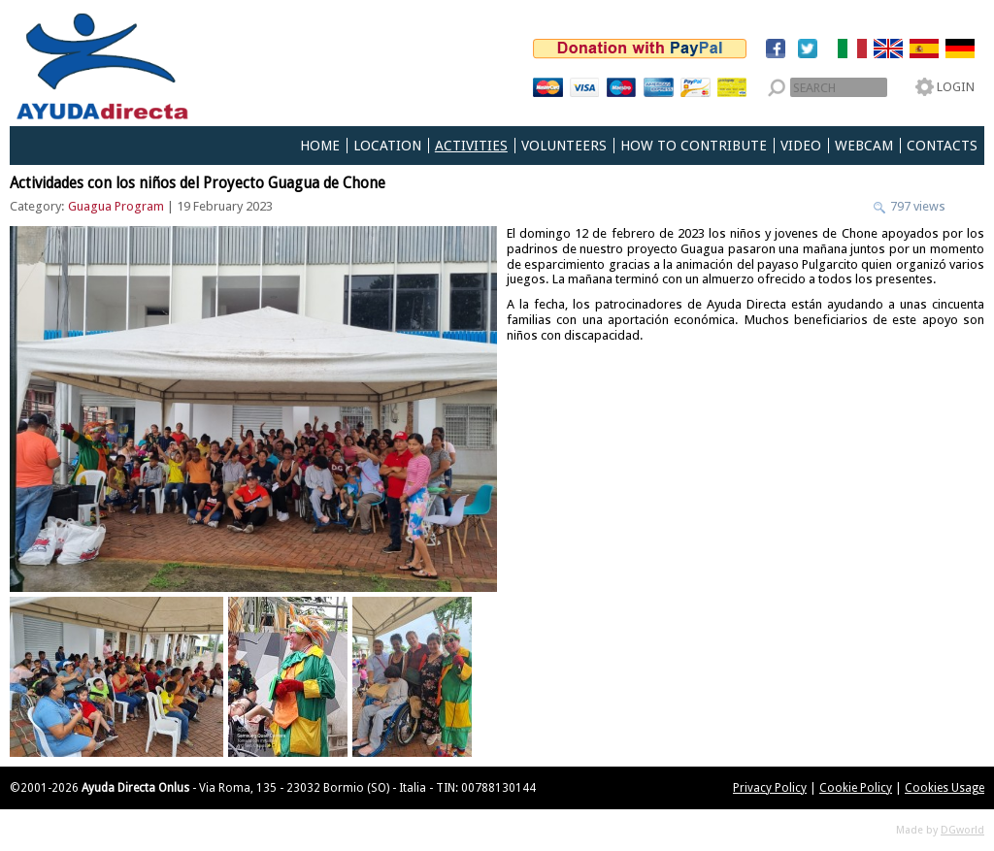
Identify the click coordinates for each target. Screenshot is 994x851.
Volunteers (564, 145)
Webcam (864, 145)
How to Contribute (693, 145)
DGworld (962, 830)
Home (320, 145)
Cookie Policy (855, 788)
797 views (916, 206)
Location (387, 145)
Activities (471, 145)
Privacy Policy (770, 788)
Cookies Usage (944, 788)
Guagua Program (116, 206)
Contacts (942, 145)
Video (800, 145)
